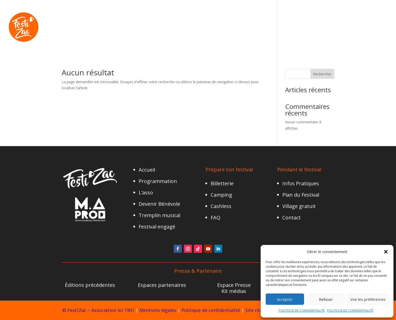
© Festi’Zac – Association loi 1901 (98, 310)
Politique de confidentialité (210, 310)
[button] (385, 251)
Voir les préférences (368, 299)
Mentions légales (157, 310)
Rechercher (322, 74)
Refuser (326, 299)
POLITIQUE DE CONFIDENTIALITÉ (302, 310)
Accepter (285, 299)
